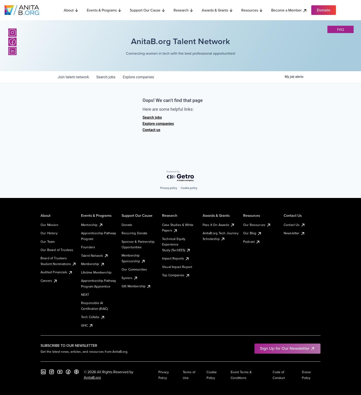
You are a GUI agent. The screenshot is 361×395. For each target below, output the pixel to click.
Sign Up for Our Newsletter (287, 348)
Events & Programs (104, 10)
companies (138, 77)
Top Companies (176, 275)
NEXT (85, 294)
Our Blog (252, 233)
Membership (93, 264)
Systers (130, 278)
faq (340, 29)
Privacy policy (168, 188)
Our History (49, 233)
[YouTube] (60, 372)
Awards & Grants (217, 10)
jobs (105, 77)
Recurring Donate (135, 233)
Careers (49, 280)
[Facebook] (12, 42)
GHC (87, 325)
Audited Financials (57, 272)
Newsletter (294, 233)
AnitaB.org (92, 377)
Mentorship (92, 225)
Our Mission (49, 225)
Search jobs (152, 117)
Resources (252, 10)
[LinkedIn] (12, 51)
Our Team (48, 241)
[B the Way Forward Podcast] (76, 372)
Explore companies (158, 123)
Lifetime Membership (96, 272)
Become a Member (289, 10)
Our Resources (257, 225)
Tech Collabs (93, 317)
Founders (88, 247)
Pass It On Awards (219, 225)
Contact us (151, 130)
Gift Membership (136, 286)
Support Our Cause (147, 10)
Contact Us (294, 225)
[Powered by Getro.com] (180, 176)
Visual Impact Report (177, 267)
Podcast (251, 241)
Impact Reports (175, 258)
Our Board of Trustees (57, 250)
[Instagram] (12, 32)
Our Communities (134, 269)
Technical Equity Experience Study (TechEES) (176, 244)
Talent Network (94, 255)
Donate (127, 225)
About (71, 10)
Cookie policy (189, 188)
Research (183, 10)
